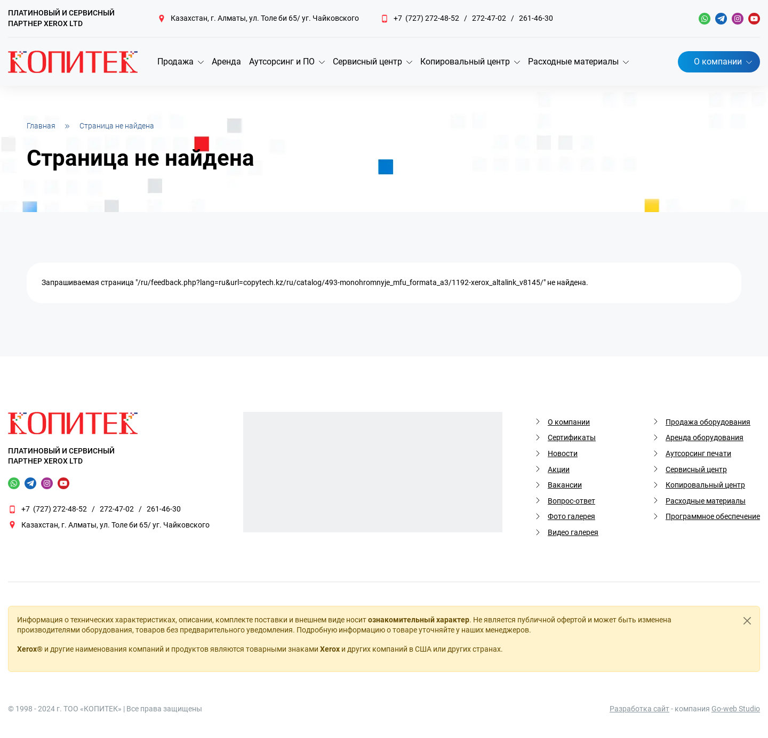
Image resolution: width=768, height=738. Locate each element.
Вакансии (565, 485)
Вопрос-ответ (571, 501)
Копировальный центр (705, 485)
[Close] (747, 620)
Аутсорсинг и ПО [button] (282, 61)
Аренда (226, 61)
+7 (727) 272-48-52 (426, 18)
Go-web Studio (735, 708)
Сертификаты (572, 437)
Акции (559, 469)
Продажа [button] (175, 61)
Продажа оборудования (708, 422)
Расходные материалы (706, 501)
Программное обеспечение (713, 516)
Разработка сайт (639, 708)
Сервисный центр (696, 469)
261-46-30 (536, 18)
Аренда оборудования (704, 437)
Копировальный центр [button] (465, 61)
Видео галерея (573, 532)
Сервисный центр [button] (367, 61)
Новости (563, 453)
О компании (569, 422)
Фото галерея (571, 516)
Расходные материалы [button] (573, 61)
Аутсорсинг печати (698, 453)
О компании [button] (718, 61)
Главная (41, 125)
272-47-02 (489, 18)
